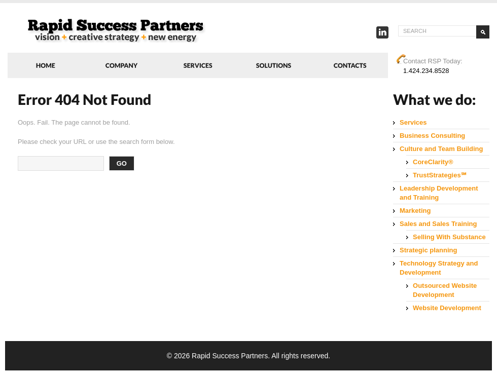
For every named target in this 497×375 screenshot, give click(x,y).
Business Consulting (432, 135)
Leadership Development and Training (439, 192)
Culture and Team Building (441, 149)
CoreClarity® (433, 162)
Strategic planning (428, 250)
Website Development (447, 308)
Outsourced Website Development (445, 290)
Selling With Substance (449, 237)
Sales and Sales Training (438, 224)
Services (413, 122)
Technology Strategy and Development (439, 267)
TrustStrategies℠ (440, 175)
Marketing (415, 210)
